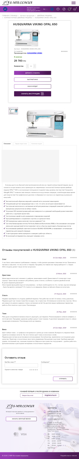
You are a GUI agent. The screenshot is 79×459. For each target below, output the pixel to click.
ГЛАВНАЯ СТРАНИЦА (9, 15)
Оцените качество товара (14, 373)
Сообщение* (45, 366)
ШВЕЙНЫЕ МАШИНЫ (44, 15)
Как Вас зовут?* (10, 366)
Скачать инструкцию (32, 93)
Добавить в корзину (32, 73)
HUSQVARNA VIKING (34, 53)
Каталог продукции (27, 15)
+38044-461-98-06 (54, 415)
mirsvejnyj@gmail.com (55, 423)
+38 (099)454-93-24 (54, 420)
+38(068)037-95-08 (54, 417)
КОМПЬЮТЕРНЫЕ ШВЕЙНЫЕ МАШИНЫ (18, 17)
